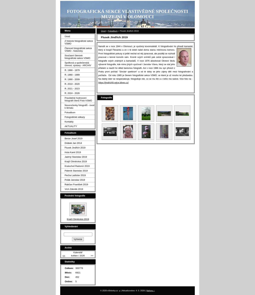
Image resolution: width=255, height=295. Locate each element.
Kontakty (69, 121)
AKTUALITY (71, 126)
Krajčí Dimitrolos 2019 (76, 161)
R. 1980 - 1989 (72, 74)
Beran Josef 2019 (73, 138)
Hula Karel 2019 (73, 152)
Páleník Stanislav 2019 (76, 170)
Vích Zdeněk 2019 (74, 189)
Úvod (103, 31)
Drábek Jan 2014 (73, 143)
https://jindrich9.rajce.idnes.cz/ (113, 82)
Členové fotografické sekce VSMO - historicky (78, 49)
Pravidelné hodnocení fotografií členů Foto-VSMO (78, 99)
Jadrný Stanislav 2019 (76, 157)
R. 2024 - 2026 (72, 93)
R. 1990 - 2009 (72, 79)
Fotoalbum (113, 31)
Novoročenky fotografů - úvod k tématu (79, 106)
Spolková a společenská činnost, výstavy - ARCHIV (78, 64)
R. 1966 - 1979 (72, 70)
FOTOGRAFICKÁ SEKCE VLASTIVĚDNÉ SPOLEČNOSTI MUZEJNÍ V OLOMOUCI (127, 14)
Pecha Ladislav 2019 (75, 175)
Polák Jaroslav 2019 (75, 180)
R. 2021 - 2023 (72, 88)
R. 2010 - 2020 (72, 84)
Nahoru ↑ (150, 291)
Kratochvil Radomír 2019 (77, 166)
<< (64, 255)
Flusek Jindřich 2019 (75, 147)
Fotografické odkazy (75, 117)
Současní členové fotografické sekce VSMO (77, 56)
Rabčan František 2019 (76, 184)
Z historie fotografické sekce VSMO (79, 42)
